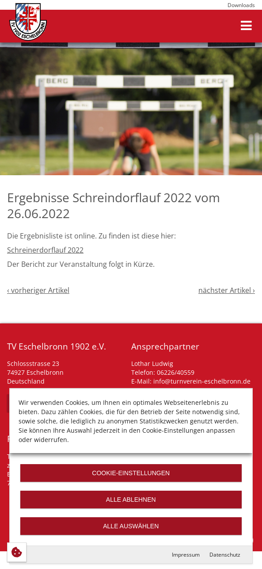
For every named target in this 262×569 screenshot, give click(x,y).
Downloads (241, 5)
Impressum (186, 554)
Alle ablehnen (131, 499)
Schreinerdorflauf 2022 (45, 250)
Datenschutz (224, 554)
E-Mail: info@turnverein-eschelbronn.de (191, 381)
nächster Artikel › (226, 290)
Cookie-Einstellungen (131, 473)
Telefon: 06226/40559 (162, 372)
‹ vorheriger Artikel (38, 290)
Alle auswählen (131, 526)
